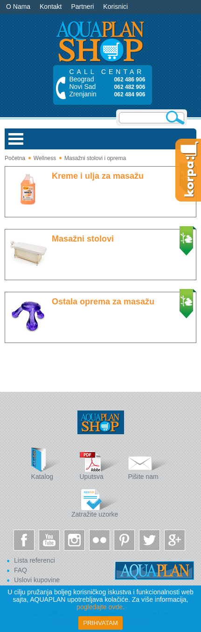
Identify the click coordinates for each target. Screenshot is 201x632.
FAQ (20, 570)
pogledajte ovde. (100, 607)
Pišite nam (149, 463)
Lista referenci (34, 560)
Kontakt (51, 6)
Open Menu (16, 138)
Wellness (45, 158)
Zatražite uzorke (95, 501)
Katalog (52, 463)
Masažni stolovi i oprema (95, 158)
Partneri (82, 6)
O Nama (18, 6)
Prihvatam (100, 622)
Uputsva (101, 463)
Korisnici (115, 6)
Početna (15, 158)
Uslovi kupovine (37, 580)
